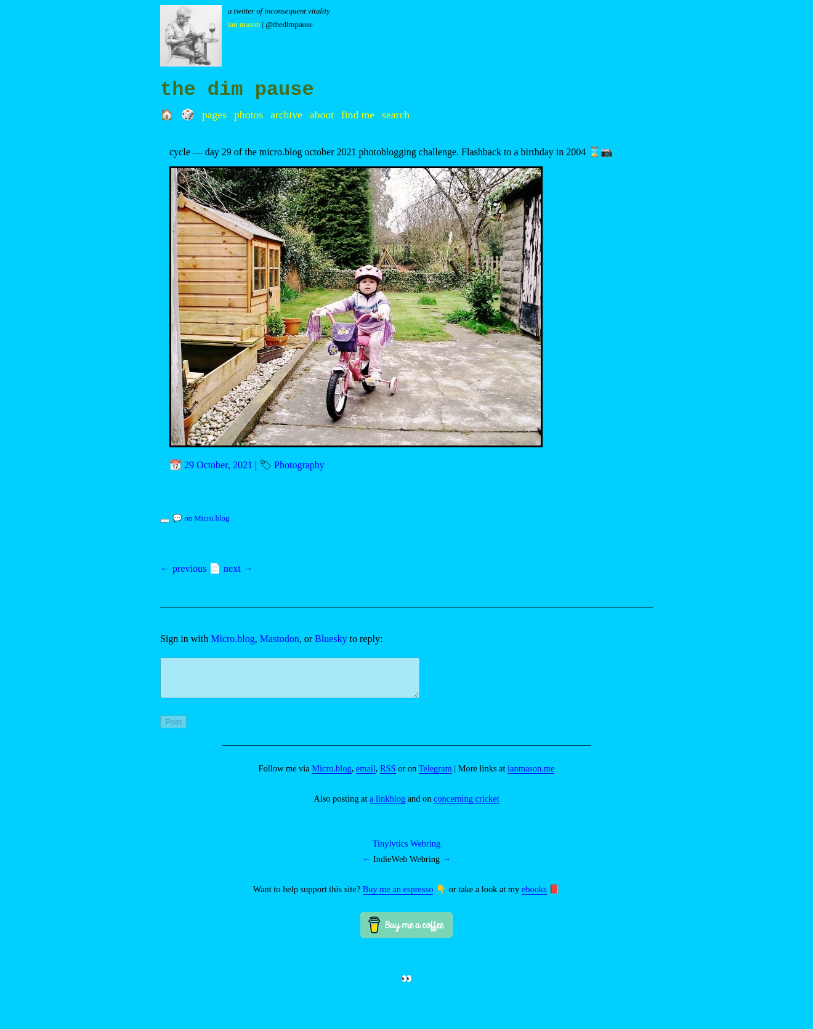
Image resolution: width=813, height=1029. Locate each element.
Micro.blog (233, 638)
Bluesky (331, 638)
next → (238, 568)
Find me (357, 114)
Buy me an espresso (398, 896)
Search (396, 114)
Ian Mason (244, 24)
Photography (299, 465)
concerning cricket (467, 806)
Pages (214, 114)
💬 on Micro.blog (200, 518)
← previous (183, 568)
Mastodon (279, 638)
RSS (388, 776)
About (322, 114)
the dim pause (237, 89)
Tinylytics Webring (406, 851)
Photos (248, 114)
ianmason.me (531, 776)
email (366, 776)
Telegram (435, 776)
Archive (286, 114)
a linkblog (387, 806)
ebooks (534, 896)
